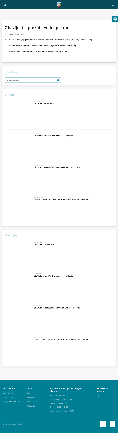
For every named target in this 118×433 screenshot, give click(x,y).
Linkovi (29, 393)
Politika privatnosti (10, 397)
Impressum (30, 397)
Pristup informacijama (11, 402)
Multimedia (30, 406)
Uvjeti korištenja (9, 393)
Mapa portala (31, 402)
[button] (115, 19)
